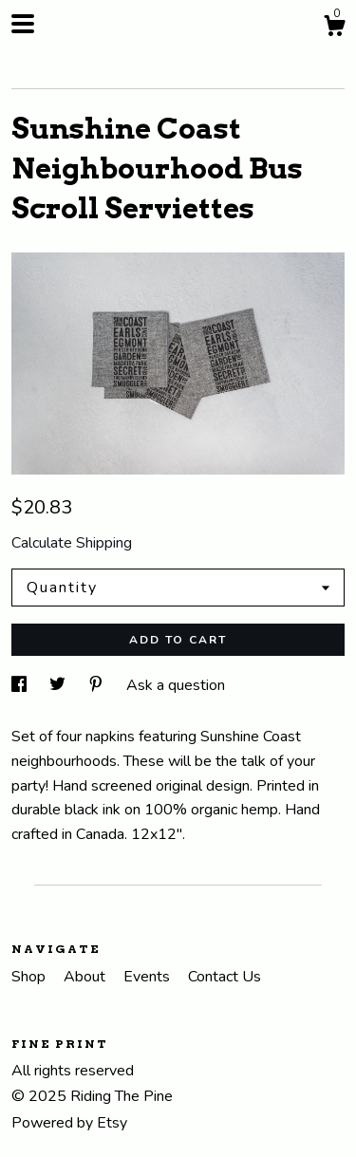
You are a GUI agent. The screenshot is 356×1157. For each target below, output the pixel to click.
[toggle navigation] (22, 23)
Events (148, 976)
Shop (30, 976)
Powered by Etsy (69, 1122)
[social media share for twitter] (59, 685)
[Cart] (334, 29)
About (86, 976)
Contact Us (224, 976)
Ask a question (175, 685)
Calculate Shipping (71, 542)
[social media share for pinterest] (97, 685)
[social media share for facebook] (20, 685)
